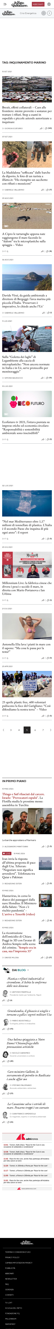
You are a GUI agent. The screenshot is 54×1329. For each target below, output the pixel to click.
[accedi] (49, 4)
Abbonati (38, 4)
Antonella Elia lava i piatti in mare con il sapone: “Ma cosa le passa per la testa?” (26, 648)
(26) (10, 1122)
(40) (10, 1061)
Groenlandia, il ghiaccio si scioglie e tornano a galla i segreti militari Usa (29, 1013)
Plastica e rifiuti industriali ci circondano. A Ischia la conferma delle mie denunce (26, 982)
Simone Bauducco (12, 378)
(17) (49, 190)
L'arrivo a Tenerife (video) (18, 914)
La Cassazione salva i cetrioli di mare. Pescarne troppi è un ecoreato (28, 1106)
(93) (10, 1029)
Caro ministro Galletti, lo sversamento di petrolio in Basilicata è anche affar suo (28, 1075)
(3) (49, 600)
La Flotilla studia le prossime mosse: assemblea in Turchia (22, 801)
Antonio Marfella (20, 992)
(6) (49, 920)
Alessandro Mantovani (15, 846)
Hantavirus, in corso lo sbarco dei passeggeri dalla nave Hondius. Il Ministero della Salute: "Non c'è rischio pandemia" (19, 903)
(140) (48, 128)
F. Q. (5, 251)
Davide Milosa (10, 957)
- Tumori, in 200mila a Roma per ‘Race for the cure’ (26, 1166)
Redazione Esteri (12, 884)
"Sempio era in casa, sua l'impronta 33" (19, 949)
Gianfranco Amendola (23, 1114)
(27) (49, 957)
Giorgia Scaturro (12, 128)
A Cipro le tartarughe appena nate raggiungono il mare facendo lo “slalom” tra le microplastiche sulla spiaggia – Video (24, 239)
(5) (49, 539)
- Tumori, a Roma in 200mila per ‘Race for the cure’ (26, 1171)
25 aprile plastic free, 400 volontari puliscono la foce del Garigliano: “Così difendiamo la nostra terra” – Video (26, 706)
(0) (49, 439)
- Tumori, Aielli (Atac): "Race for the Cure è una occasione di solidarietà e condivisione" (24, 1146)
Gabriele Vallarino (13, 190)
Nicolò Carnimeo (20, 1053)
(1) (49, 313)
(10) (49, 378)
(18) (49, 251)
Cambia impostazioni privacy (18, 1263)
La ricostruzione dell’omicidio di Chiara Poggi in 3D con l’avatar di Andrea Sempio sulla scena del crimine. (18, 940)
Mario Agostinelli (20, 1021)
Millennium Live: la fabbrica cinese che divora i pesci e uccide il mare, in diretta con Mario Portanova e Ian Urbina (27, 588)
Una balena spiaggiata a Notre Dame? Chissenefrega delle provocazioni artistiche (26, 1043)
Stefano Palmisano (21, 1085)
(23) (10, 1093)
